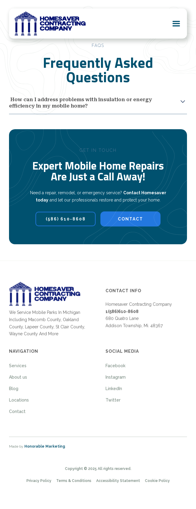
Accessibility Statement (118, 482)
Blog (13, 390)
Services (17, 367)
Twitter (113, 402)
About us (18, 379)
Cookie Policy (157, 482)
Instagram (116, 379)
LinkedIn (114, 390)
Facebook (115, 367)
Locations (19, 402)
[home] (50, 23)
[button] (176, 23)
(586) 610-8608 (66, 219)
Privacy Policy (38, 482)
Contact (17, 413)
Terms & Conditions (73, 482)
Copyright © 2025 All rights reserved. (98, 470)
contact (130, 219)
